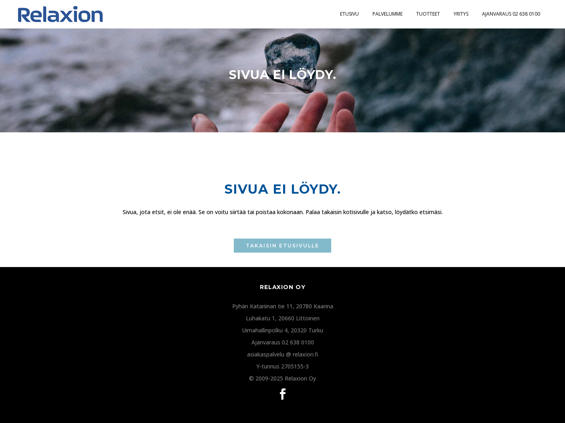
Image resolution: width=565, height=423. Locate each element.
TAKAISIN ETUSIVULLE (282, 246)
